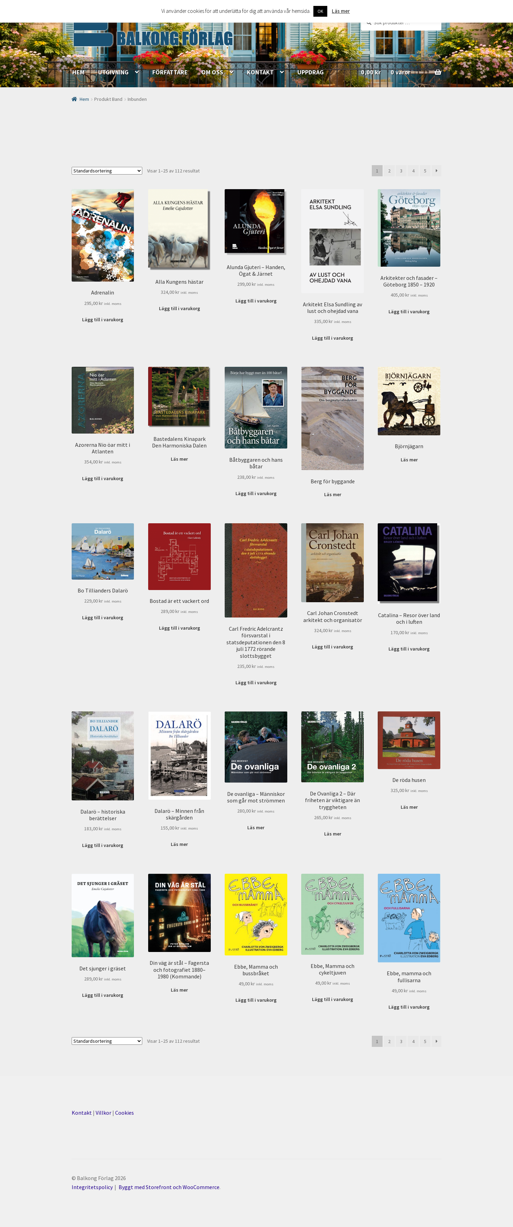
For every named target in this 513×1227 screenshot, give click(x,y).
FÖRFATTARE (170, 72)
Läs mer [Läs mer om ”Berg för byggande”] (332, 494)
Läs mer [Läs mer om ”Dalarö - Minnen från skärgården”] (179, 844)
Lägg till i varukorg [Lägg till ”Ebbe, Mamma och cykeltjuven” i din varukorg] (332, 999)
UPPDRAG (310, 72)
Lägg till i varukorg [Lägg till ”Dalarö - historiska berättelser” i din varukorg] (102, 845)
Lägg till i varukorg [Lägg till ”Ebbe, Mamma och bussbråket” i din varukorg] (255, 1000)
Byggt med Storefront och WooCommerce (169, 1187)
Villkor (103, 1112)
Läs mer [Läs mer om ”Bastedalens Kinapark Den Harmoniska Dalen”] (179, 459)
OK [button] (320, 11)
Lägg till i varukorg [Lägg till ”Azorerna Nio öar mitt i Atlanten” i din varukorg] (102, 478)
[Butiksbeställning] (107, 171)
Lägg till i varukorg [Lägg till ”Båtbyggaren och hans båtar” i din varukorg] (255, 493)
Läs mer (341, 11)
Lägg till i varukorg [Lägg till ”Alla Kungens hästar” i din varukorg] (179, 308)
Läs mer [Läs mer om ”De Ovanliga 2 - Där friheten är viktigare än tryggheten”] (332, 834)
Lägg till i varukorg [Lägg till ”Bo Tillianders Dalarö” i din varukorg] (102, 617)
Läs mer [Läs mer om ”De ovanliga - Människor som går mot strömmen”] (255, 827)
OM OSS (212, 72)
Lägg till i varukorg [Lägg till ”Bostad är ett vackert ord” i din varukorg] (179, 628)
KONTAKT (260, 72)
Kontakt (82, 1112)
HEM (78, 72)
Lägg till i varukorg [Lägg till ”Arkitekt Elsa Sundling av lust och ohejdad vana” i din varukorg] (332, 338)
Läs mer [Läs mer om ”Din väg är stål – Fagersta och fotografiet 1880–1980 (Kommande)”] (179, 990)
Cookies (124, 1112)
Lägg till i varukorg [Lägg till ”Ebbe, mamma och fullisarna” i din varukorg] (409, 1007)
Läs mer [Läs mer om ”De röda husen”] (409, 807)
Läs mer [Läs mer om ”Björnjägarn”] (409, 460)
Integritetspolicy (92, 1187)
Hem (84, 99)
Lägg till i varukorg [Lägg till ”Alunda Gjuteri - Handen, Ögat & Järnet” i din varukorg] (255, 301)
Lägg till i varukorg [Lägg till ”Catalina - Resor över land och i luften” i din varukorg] (409, 649)
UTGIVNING (113, 72)
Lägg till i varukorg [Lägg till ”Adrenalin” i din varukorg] (102, 319)
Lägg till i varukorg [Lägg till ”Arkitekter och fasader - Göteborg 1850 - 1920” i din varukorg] (409, 311)
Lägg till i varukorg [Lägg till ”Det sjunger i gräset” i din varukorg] (102, 995)
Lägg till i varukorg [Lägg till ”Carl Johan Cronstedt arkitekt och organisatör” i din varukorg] (332, 647)
